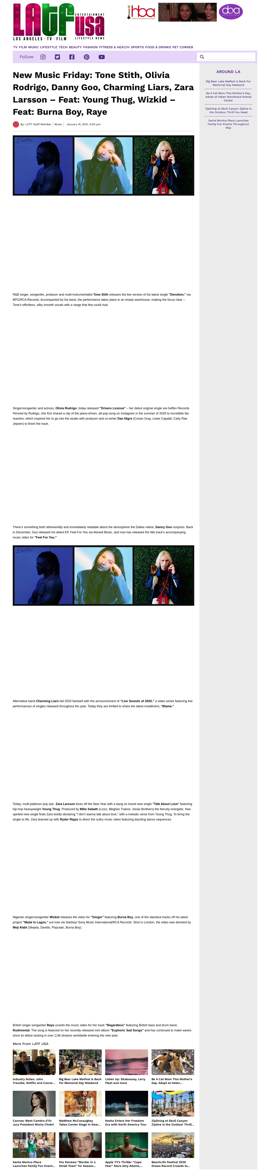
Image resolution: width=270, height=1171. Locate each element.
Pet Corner (182, 47)
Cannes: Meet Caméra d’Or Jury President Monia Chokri (33, 1122)
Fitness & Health (114, 47)
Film (23, 47)
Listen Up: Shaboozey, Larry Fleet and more (125, 1081)
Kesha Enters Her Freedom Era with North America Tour (126, 1122)
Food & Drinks (158, 47)
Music (33, 47)
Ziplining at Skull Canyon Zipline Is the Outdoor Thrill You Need (172, 1122)
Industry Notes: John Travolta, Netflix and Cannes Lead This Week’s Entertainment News (33, 1081)
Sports (137, 47)
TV (15, 47)
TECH (63, 47)
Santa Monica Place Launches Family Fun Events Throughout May (33, 1164)
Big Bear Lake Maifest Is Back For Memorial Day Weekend (80, 1081)
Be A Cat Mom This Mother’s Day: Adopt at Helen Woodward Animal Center (172, 1081)
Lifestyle (48, 47)
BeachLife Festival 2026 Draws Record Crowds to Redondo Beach (170, 1164)
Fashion (90, 47)
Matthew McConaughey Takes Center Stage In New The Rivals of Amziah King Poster (78, 1122)
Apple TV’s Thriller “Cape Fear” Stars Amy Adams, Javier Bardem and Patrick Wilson (124, 1164)
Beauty (75, 47)
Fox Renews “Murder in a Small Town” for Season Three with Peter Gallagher (78, 1164)
